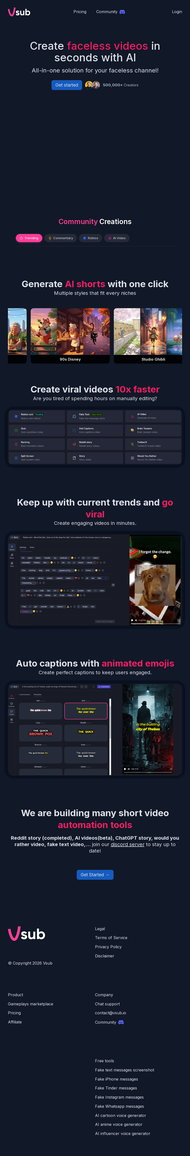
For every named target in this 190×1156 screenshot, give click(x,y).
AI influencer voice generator (122, 1133)
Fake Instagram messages (119, 1097)
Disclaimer (104, 955)
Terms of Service (111, 937)
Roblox (90, 238)
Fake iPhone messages (116, 1079)
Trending (29, 238)
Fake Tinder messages (116, 1088)
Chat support (107, 1003)
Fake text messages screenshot (124, 1069)
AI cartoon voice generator (120, 1115)
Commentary (60, 238)
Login (177, 11)
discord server (127, 844)
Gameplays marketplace (30, 1003)
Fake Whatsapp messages (119, 1106)
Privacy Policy (108, 946)
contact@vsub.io (110, 1012)
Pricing (79, 11)
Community (109, 1022)
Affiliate (15, 1021)
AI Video (117, 238)
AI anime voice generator (118, 1124)
